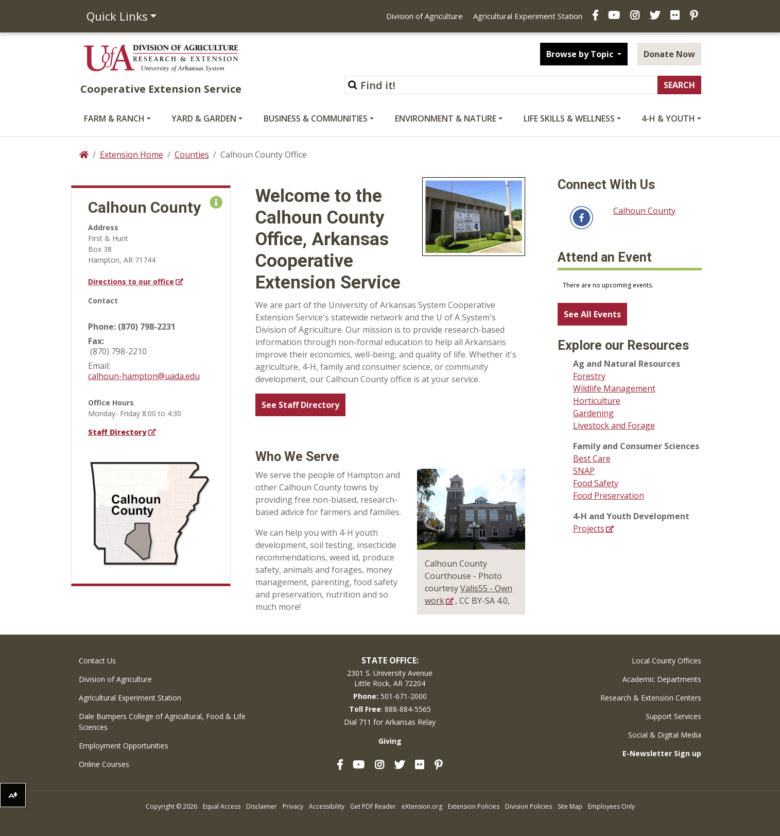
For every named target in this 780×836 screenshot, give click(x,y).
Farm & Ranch (114, 118)
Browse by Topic (580, 54)
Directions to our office (131, 281)
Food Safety (595, 483)
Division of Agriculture (424, 16)
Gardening (593, 413)
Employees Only (611, 806)
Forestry (589, 376)
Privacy (293, 806)
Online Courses (104, 764)
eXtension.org (422, 806)
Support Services (673, 716)
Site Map (570, 806)
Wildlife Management (614, 388)
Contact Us (97, 661)
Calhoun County (644, 210)
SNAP (584, 470)
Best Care (592, 458)
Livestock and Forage (614, 425)
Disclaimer (261, 806)
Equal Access (221, 806)
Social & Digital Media (664, 735)
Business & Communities (316, 118)
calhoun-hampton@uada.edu (144, 376)
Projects (588, 528)
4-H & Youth (668, 118)
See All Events (592, 314)
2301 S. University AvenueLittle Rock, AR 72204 (389, 678)
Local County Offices (666, 661)
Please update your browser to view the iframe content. (630, 285)
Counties (192, 154)
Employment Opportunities (123, 745)
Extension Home (131, 154)
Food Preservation (608, 495)
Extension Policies (473, 806)
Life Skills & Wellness (569, 118)
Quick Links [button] (117, 16)
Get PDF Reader (373, 806)
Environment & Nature (445, 118)
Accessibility (326, 806)
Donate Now (669, 54)
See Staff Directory (300, 405)
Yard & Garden (203, 118)
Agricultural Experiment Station (527, 16)
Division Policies (528, 806)
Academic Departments (661, 679)
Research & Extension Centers (650, 698)
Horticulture (596, 400)
